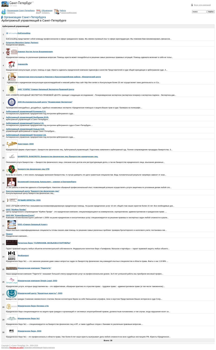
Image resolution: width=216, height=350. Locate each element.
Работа (63, 10)
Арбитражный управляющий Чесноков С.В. (26, 135)
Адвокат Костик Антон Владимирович (29, 52)
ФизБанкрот (17, 255)
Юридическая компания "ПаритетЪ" (28, 268)
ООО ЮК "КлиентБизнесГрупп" (20, 215)
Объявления (47, 10)
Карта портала (49, 348)
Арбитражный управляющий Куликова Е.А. (26, 111)
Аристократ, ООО (20, 144)
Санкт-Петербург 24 (20, 346)
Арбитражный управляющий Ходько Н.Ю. (25, 129)
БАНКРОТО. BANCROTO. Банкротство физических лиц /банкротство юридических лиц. (52, 156)
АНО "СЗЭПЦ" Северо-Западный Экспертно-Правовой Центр (40, 89)
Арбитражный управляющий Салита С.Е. (25, 123)
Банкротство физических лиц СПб (27, 169)
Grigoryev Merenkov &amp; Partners (22, 42)
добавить (11, 13)
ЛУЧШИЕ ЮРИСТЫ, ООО (23, 200)
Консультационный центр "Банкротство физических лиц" (32, 191)
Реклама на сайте (16, 348)
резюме (73, 13)
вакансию (65, 13)
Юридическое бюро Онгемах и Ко (27, 306)
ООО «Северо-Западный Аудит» (26, 224)
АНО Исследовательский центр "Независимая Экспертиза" (39, 102)
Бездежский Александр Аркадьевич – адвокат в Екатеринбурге (41, 182)
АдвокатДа (17, 64)
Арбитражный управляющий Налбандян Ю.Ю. (27, 117)
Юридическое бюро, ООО (23, 331)
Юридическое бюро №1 (23, 318)
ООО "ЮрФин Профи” (16, 209)
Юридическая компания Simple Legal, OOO (31, 281)
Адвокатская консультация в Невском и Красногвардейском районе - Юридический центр (53, 77)
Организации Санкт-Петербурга (25, 17)
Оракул (9, 234)
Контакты (5, 348)
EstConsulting (18, 33)
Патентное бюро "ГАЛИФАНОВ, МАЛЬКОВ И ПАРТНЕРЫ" (38, 243)
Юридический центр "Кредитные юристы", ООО (34, 293)
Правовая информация (33, 348)
